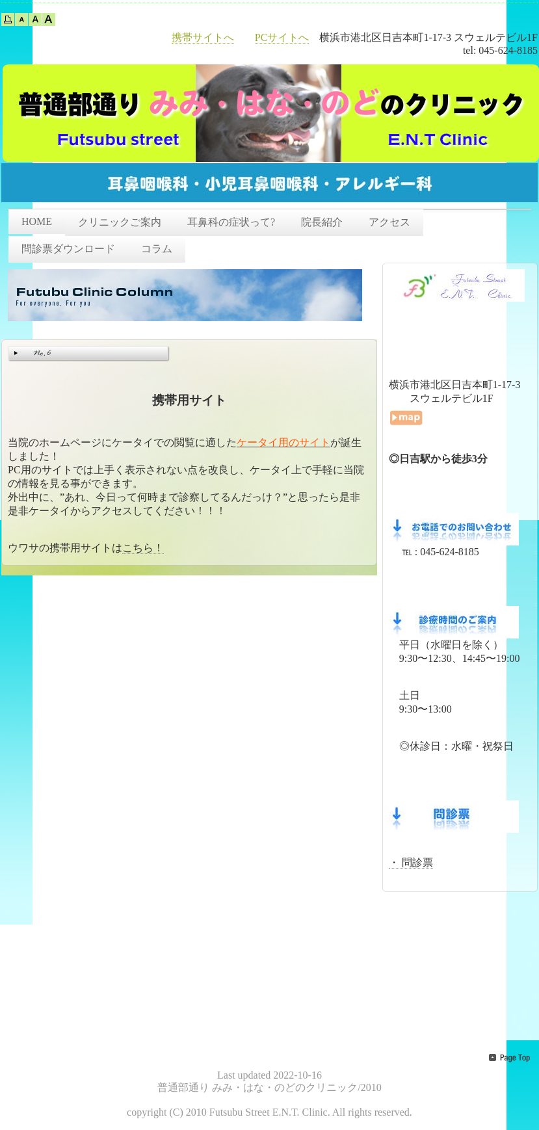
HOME (36, 221)
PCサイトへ (282, 37)
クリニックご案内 (119, 222)
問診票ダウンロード (68, 248)
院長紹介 (322, 222)
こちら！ (143, 547)
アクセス (389, 222)
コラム (156, 248)
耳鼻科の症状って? (231, 222)
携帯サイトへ (203, 37)
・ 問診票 (411, 862)
